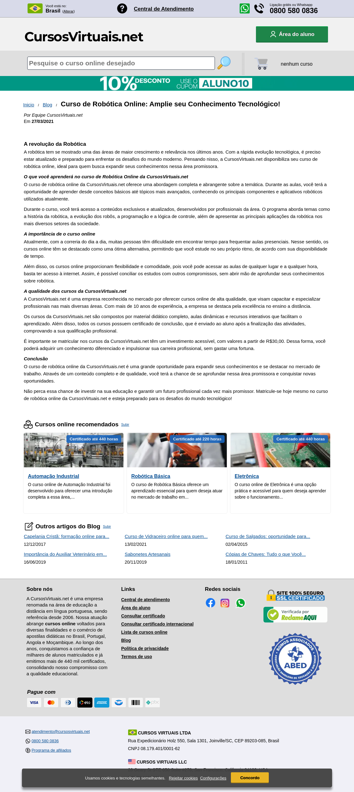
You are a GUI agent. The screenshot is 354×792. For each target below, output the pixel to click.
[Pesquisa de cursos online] (121, 63)
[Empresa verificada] (295, 621)
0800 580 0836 (294, 11)
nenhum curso (296, 64)
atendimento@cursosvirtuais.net (61, 731)
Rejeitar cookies (183, 778)
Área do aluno (135, 607)
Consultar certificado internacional (157, 624)
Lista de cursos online (144, 632)
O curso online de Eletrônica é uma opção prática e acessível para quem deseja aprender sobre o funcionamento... (280, 491)
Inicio (28, 104)
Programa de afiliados (51, 750)
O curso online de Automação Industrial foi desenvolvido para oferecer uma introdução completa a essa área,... (70, 491)
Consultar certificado (143, 615)
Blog (47, 104)
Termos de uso (136, 656)
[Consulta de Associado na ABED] (295, 687)
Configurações (213, 778)
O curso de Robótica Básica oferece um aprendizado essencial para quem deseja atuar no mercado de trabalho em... (176, 491)
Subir (125, 424)
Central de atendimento (145, 599)
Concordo (249, 777)
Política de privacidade (145, 648)
